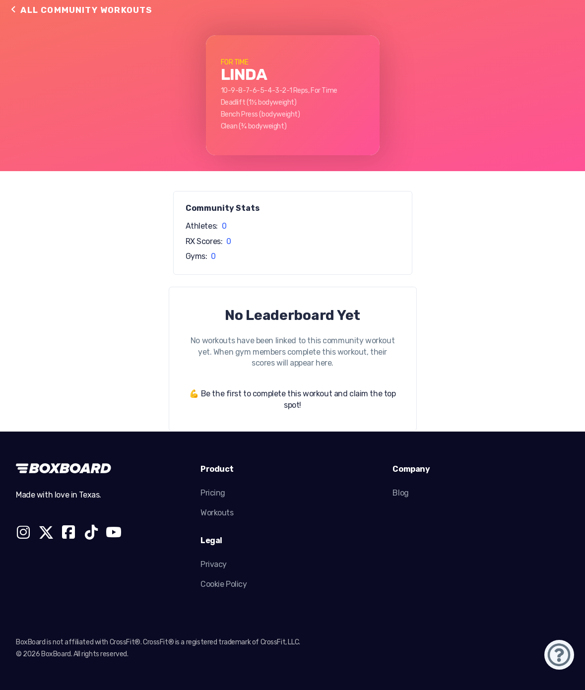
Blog (400, 493)
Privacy (213, 564)
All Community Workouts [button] (80, 10)
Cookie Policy (223, 584)
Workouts (217, 512)
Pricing (212, 493)
